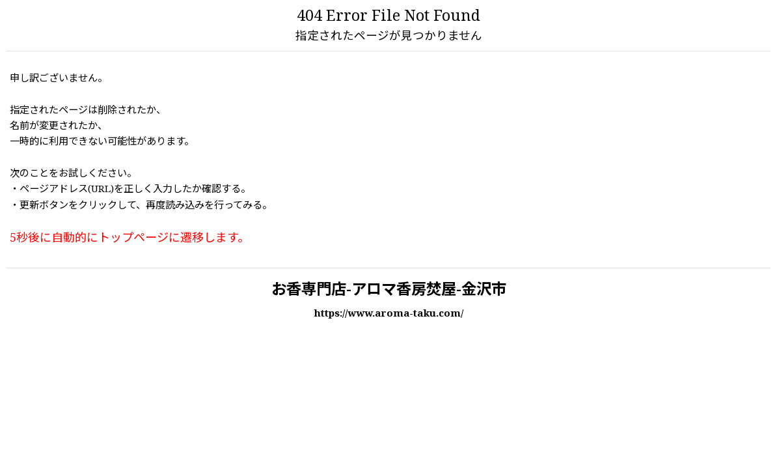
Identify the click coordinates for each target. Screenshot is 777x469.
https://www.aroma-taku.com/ (388, 313)
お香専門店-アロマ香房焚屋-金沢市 (388, 290)
